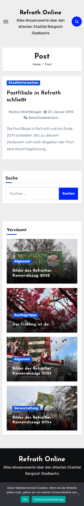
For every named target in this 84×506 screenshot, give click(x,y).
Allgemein (22, 261)
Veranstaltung (26, 408)
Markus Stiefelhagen (25, 112)
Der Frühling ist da (30, 324)
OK (25, 499)
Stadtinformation (23, 83)
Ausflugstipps (25, 315)
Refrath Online (40, 13)
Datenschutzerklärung (48, 499)
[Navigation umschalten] (5, 21)
